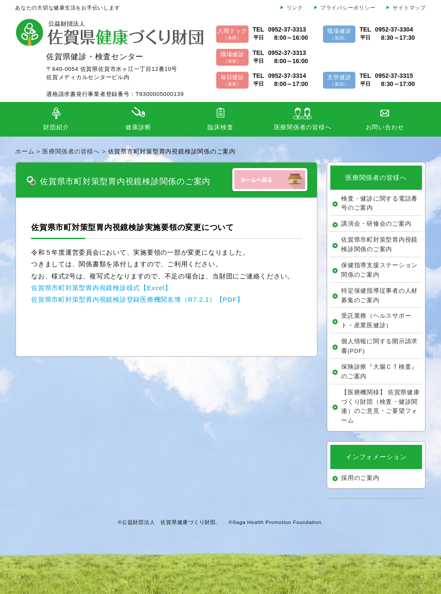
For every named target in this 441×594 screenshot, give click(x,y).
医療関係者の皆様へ (303, 127)
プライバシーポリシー (348, 8)
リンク (295, 8)
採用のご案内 (360, 478)
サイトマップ (409, 8)
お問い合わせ (385, 127)
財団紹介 (56, 127)
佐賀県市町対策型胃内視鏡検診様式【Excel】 (101, 287)
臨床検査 (220, 127)
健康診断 (138, 127)
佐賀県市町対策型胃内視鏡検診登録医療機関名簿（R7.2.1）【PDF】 (137, 299)
